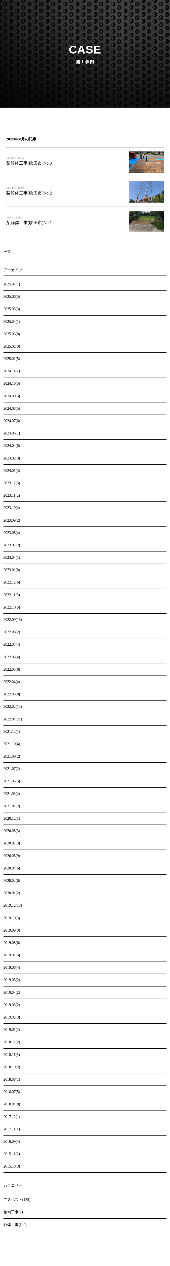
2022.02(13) (12, 707)
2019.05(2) (11, 980)
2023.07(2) (11, 545)
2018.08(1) (11, 1079)
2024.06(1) (11, 433)
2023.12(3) (11, 483)
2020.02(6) (11, 881)
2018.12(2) (11, 1042)
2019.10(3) (11, 918)
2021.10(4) (11, 744)
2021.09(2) (11, 756)
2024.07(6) (11, 421)
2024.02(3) (11, 458)
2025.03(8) (11, 334)
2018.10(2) (11, 1067)
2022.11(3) (11, 595)
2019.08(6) (11, 943)
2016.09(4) (11, 1142)
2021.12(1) (11, 732)
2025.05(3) (11, 309)
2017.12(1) (11, 1117)
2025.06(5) (11, 297)
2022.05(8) (11, 669)
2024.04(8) (11, 446)
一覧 (7, 252)
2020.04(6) (11, 868)
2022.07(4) (11, 644)
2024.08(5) (11, 408)
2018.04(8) (11, 1104)
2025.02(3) (11, 346)
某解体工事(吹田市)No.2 (29, 193)
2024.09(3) (11, 396)
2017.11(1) (11, 1129)
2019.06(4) (11, 968)
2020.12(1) (11, 818)
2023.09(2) (11, 520)
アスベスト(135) (16, 1200)
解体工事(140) (15, 1225)
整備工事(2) (13, 1212)
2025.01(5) (11, 359)
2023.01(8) (11, 570)
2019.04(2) (11, 993)
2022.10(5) (11, 607)
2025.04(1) (11, 322)
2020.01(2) (11, 893)
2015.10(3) (11, 1166)
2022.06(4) (11, 657)
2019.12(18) (12, 905)
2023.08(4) (11, 533)
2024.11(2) (11, 371)
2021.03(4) (11, 794)
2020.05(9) (11, 856)
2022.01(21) (12, 719)
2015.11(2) (11, 1154)
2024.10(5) (11, 383)
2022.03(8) (11, 694)
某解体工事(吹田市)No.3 (29, 163)
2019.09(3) (11, 930)
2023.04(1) (11, 558)
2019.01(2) (11, 1030)
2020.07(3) (11, 843)
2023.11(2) (11, 495)
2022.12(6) (11, 582)
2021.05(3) (11, 781)
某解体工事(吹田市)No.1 (29, 222)
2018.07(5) (11, 1092)
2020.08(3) (11, 831)
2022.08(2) (11, 632)
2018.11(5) (11, 1055)
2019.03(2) (11, 1005)
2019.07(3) (11, 955)
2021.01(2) (11, 806)
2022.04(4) (11, 682)
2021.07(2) (11, 769)
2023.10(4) (11, 508)
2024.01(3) (11, 471)
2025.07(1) (11, 284)
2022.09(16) (12, 620)
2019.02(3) (11, 1017)
